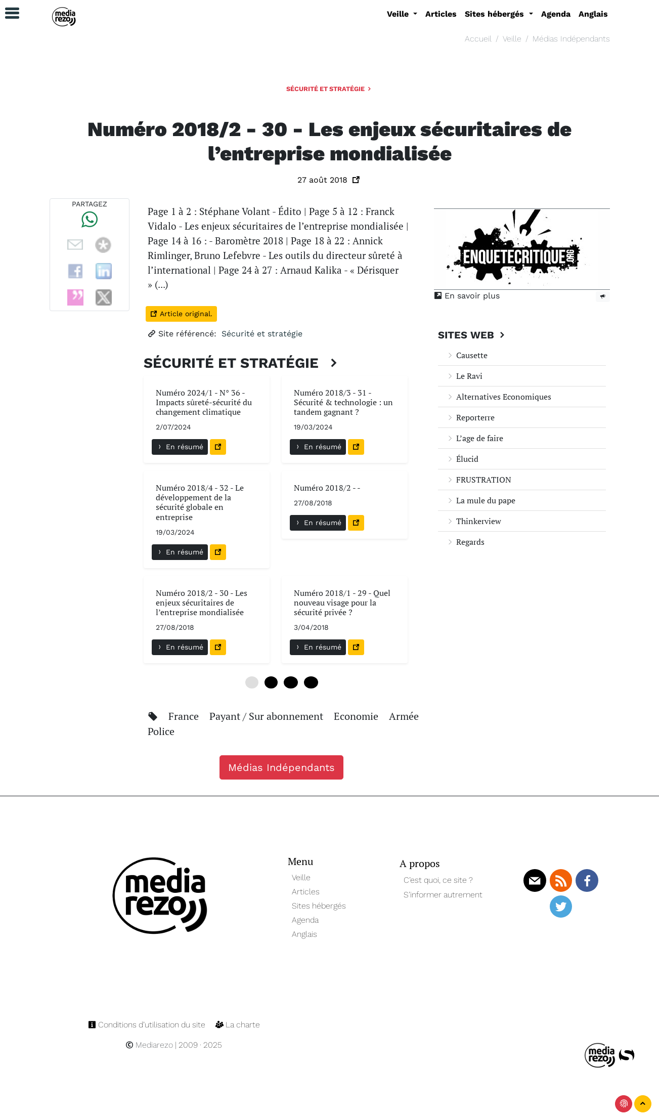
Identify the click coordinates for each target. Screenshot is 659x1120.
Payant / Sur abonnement (267, 716)
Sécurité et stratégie (329, 89)
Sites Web (472, 335)
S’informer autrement (443, 894)
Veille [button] (399, 14)
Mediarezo (149, 1045)
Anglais (593, 14)
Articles (441, 14)
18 (311, 682)
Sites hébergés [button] (495, 14)
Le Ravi (464, 375)
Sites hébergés (319, 906)
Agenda (555, 14)
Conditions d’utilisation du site (147, 1024)
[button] (7, 13)
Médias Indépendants (571, 39)
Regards (465, 541)
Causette (467, 355)
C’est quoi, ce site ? (438, 880)
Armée (404, 716)
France (184, 716)
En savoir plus (467, 295)
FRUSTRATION (478, 479)
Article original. (181, 314)
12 (291, 682)
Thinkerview (473, 521)
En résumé (179, 447)
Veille (512, 39)
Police (161, 731)
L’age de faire (474, 438)
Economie (357, 716)
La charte (237, 1024)
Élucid (462, 458)
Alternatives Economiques (498, 396)
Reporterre (470, 417)
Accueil (478, 39)
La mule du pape (480, 500)
